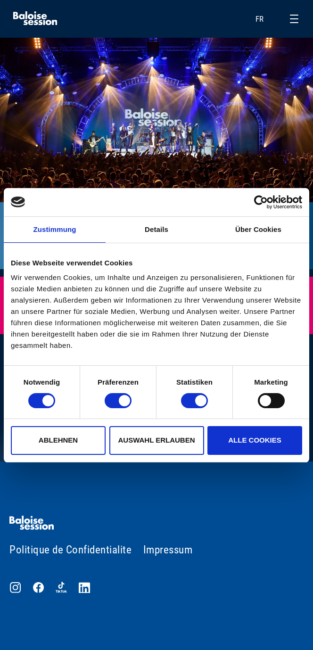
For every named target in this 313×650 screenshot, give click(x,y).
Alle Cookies (254, 440)
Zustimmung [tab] (54, 229)
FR (265, 19)
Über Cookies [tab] (258, 229)
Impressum (168, 549)
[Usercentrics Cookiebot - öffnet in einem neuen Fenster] (261, 202)
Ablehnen (58, 440)
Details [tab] (156, 229)
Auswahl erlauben (156, 440)
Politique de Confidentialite (70, 549)
